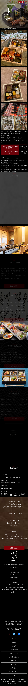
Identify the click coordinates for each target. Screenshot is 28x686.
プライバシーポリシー (14, 671)
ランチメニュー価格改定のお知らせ (10, 477)
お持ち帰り (14, 660)
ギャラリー (14, 664)
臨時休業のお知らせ (6, 488)
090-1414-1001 (14, 522)
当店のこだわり (14, 653)
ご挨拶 (14, 646)
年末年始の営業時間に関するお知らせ (11, 482)
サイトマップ (14, 675)
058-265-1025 (15, 513)
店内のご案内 (14, 649)
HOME (14, 638)
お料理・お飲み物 (14, 657)
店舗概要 (14, 642)
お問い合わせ (14, 548)
